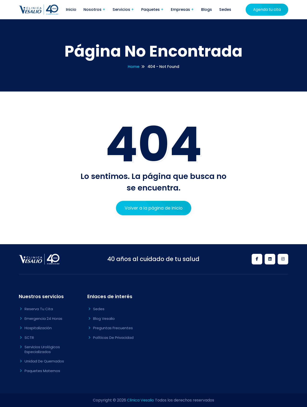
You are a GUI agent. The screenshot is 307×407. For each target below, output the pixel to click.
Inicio (71, 9)
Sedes (225, 9)
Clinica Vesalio (140, 400)
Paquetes (151, 9)
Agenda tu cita (267, 9)
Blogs (206, 9)
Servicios (122, 9)
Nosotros (92, 9)
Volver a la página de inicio (154, 208)
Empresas (181, 9)
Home (133, 66)
